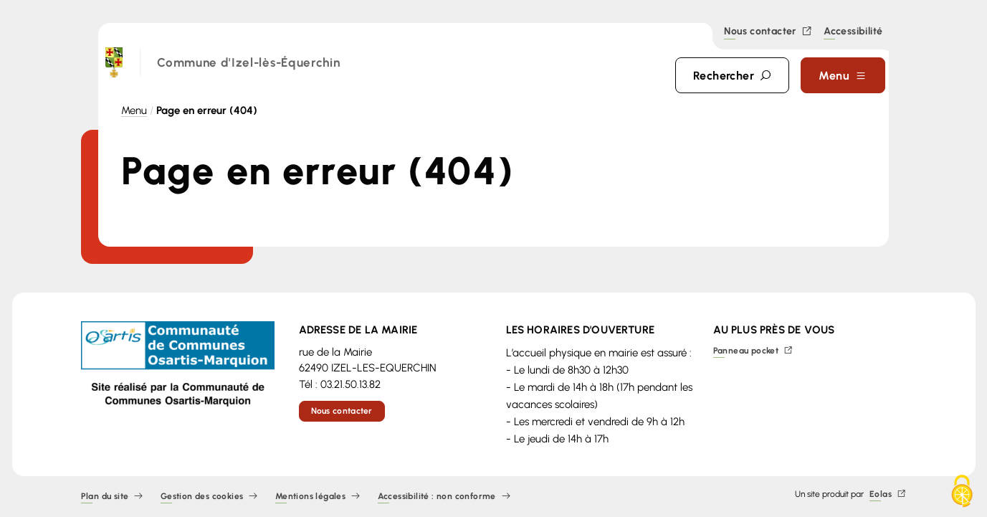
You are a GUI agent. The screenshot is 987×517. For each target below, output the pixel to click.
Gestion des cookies (209, 496)
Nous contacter (768, 32)
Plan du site (112, 496)
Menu (134, 110)
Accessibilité (853, 32)
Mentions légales (318, 496)
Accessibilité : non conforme (444, 496)
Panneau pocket (753, 351)
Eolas (887, 494)
